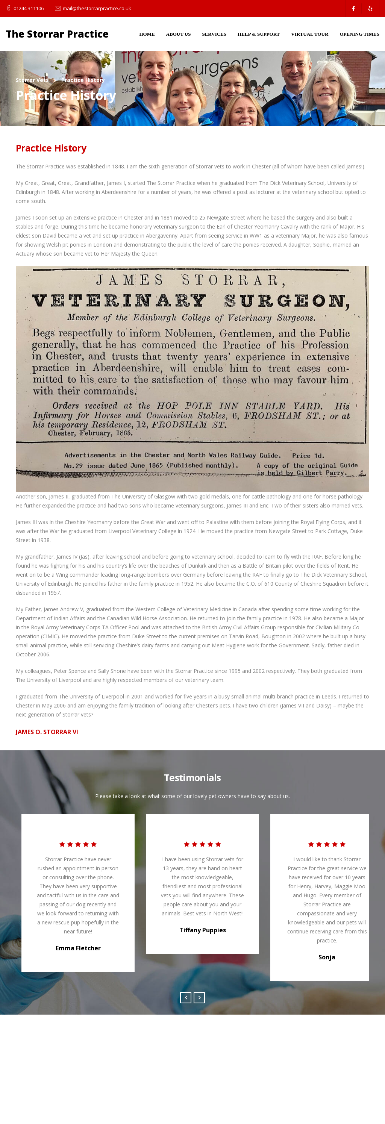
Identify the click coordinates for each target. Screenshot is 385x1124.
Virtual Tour (309, 34)
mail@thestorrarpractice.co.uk (97, 8)
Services (214, 34)
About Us (178, 34)
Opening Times (359, 34)
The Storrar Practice (57, 34)
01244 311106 (29, 8)
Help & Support (259, 34)
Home (147, 34)
